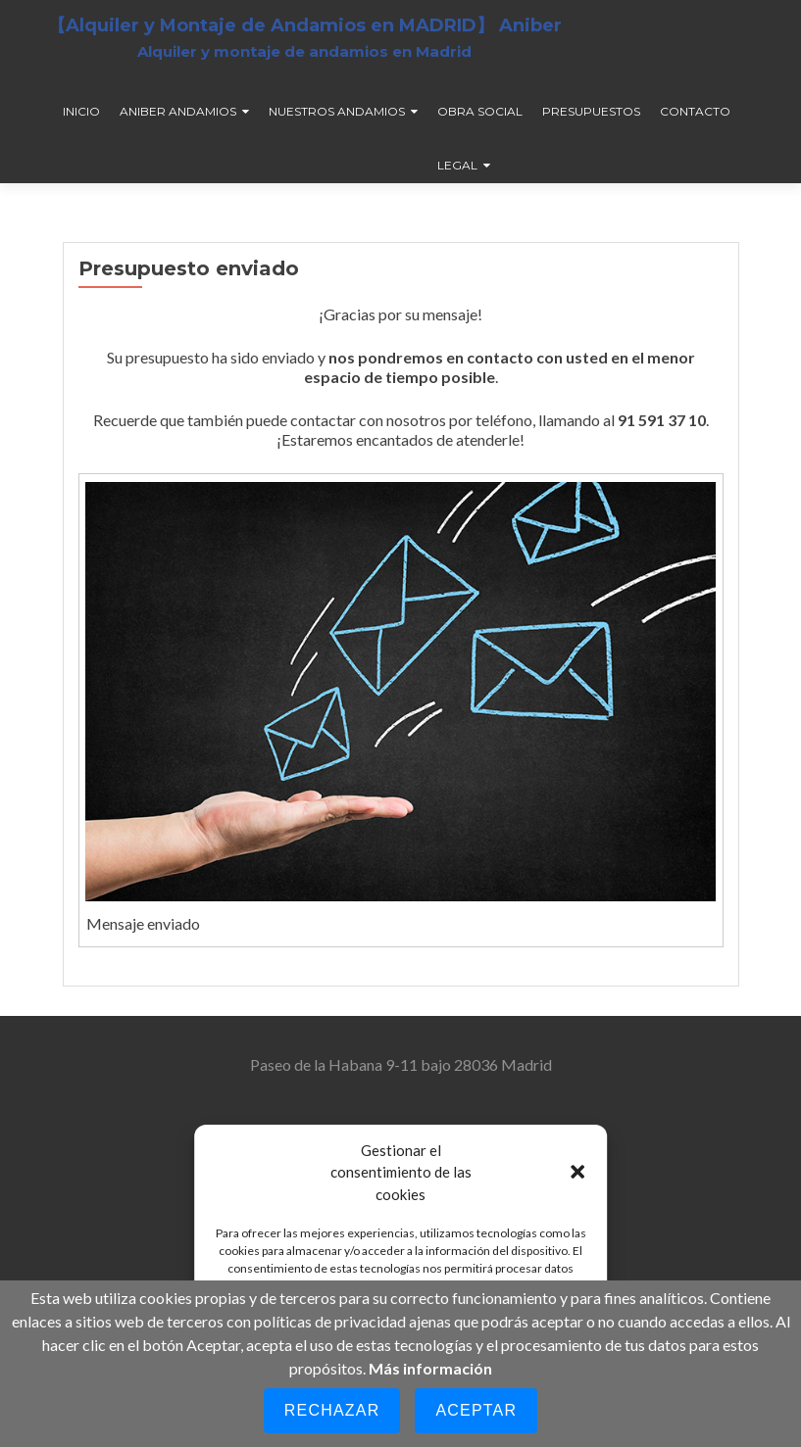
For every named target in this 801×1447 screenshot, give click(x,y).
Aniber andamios (178, 111)
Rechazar (332, 1410)
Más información (430, 1368)
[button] (577, 1172)
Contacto (695, 111)
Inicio (81, 111)
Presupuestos (591, 111)
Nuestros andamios (337, 111)
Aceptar (476, 1410)
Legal (457, 165)
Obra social (480, 111)
